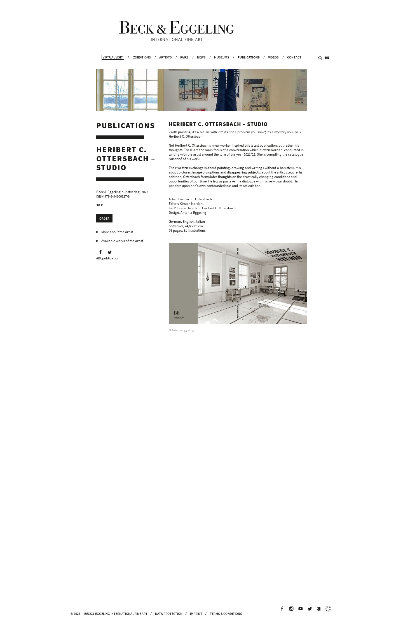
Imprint (196, 613)
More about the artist (117, 233)
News (201, 64)
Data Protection (168, 613)
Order (104, 219)
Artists (165, 64)
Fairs (184, 64)
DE (327, 65)
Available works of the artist (122, 242)
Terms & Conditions (226, 613)
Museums (221, 64)
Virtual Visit (113, 64)
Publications (249, 64)
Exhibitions (141, 64)
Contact (294, 64)
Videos (273, 64)
